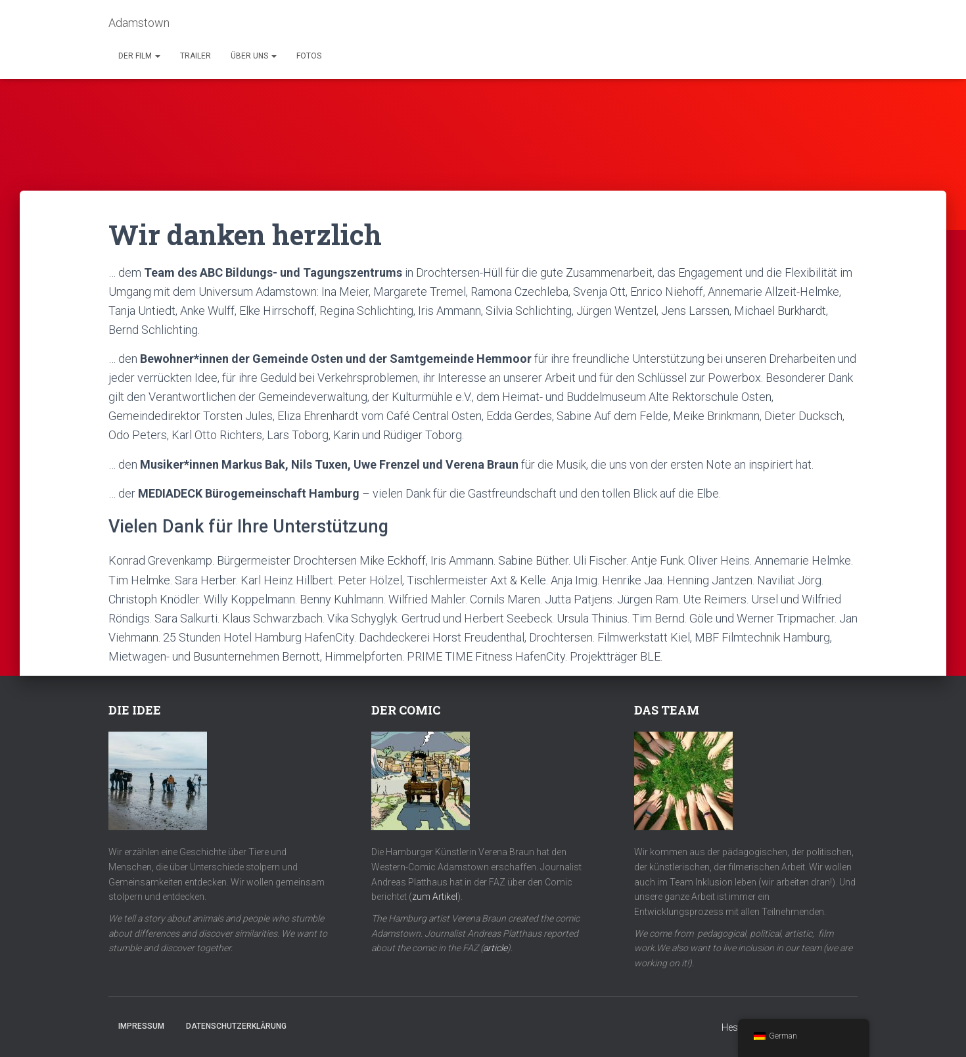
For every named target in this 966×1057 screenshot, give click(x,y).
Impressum (141, 1026)
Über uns (254, 55)
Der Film (139, 55)
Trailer (195, 55)
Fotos (308, 55)
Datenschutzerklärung (236, 1026)
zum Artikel (434, 896)
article (495, 948)
